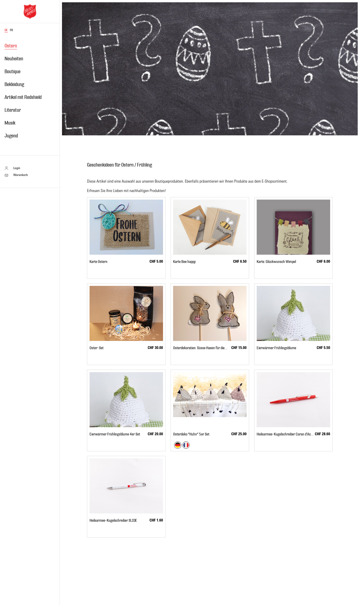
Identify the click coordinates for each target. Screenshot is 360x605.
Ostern (11, 45)
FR (11, 30)
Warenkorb (20, 175)
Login (16, 168)
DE (6, 30)
